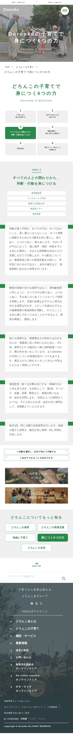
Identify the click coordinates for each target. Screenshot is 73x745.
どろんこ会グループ (35, 601)
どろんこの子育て (28, 67)
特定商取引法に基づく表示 (36, 724)
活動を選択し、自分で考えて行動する (52, 132)
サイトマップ (12, 718)
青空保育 (36, 214)
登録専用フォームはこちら (20, 712)
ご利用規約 (10, 724)
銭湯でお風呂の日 (36, 204)
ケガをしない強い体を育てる (21, 115)
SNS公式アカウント (35, 616)
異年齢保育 (36, 193)
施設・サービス (26, 641)
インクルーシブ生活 (36, 199)
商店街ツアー (36, 209)
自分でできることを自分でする (52, 115)
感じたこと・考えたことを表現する (52, 148)
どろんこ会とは (26, 626)
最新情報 (21, 648)
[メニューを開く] (65, 11)
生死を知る (20, 147)
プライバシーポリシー (37, 718)
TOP (8, 67)
